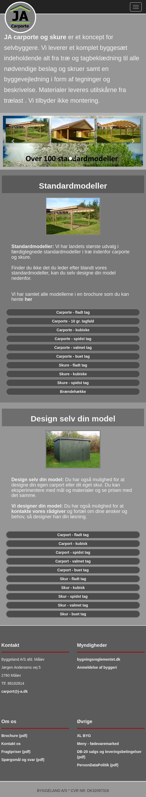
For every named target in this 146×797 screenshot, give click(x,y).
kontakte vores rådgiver (38, 511)
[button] (13, 141)
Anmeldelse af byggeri (97, 667)
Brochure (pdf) (14, 736)
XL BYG (84, 736)
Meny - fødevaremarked (98, 744)
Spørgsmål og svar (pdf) (22, 760)
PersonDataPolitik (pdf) (97, 765)
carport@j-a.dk (14, 691)
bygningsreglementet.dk (98, 659)
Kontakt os (11, 744)
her (28, 299)
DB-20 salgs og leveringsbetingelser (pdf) (109, 754)
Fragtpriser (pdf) (15, 752)
